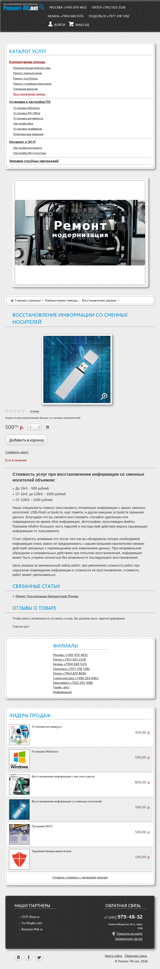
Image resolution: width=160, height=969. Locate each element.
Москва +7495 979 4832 (68, 7)
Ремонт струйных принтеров (32, 84)
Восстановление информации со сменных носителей (67, 801)
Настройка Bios (23, 123)
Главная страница (25, 300)
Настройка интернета (27, 148)
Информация (62, 692)
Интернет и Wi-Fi (22, 142)
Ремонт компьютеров (27, 73)
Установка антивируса (28, 118)
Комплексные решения (28, 134)
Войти (56, 25)
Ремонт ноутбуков (25, 78)
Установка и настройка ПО (30, 102)
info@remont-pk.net (129, 939)
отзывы (34, 411)
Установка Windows (26, 108)
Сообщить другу (16, 452)
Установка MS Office (26, 113)
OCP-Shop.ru (30, 917)
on (7, 411)
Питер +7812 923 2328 (108, 7)
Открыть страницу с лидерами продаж (80, 877)
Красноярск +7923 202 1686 (73, 683)
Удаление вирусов (25, 89)
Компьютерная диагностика (32, 68)
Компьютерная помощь (27, 62)
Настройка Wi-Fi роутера (29, 153)
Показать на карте (127, 934)
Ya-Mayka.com (32, 923)
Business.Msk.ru (32, 929)
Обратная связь (136, 956)
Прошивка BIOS (42, 826)
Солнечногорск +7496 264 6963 (76, 678)
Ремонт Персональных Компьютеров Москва (47, 596)
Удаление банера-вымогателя (51, 851)
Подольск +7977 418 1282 (109, 16)
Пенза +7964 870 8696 (69, 673)
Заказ (78, 25)
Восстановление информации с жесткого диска (63, 776)
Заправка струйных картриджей (34, 161)
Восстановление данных (29, 94)
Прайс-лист (61, 687)
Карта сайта (113, 956)
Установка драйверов (27, 129)
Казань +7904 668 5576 (66, 16)
